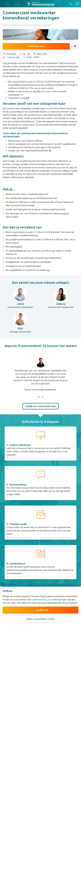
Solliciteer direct (36, 46)
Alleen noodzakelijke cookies (40, 619)
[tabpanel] (40, 372)
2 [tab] (42, 397)
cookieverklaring (39, 599)
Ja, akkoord (42, 610)
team (43, 91)
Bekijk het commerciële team (40, 406)
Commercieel (11, 57)
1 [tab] (38, 397)
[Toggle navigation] (77, 4)
